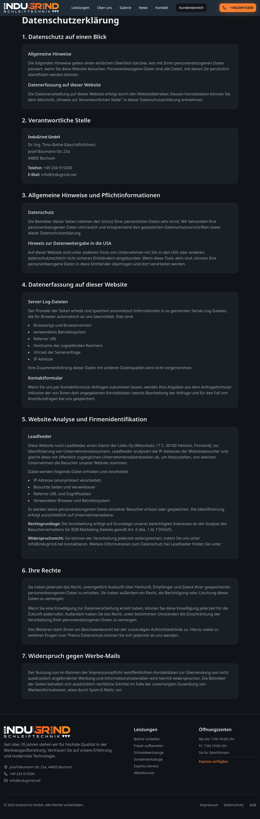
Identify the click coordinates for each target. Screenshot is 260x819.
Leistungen (81, 7)
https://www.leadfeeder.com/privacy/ (61, 549)
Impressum (209, 805)
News (143, 7)
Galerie (125, 7)
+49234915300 (237, 7)
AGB (252, 805)
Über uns (104, 7)
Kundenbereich (191, 7)
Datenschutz (234, 805)
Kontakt (162, 7)
